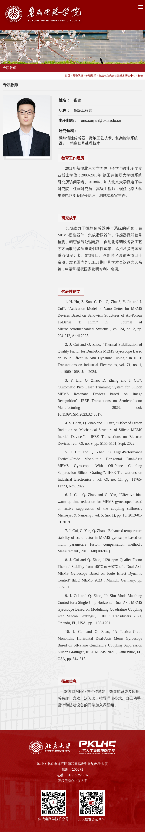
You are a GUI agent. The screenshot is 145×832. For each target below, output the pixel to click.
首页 (67, 75)
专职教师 (91, 75)
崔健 (140, 75)
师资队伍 (78, 75)
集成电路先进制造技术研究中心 (117, 75)
